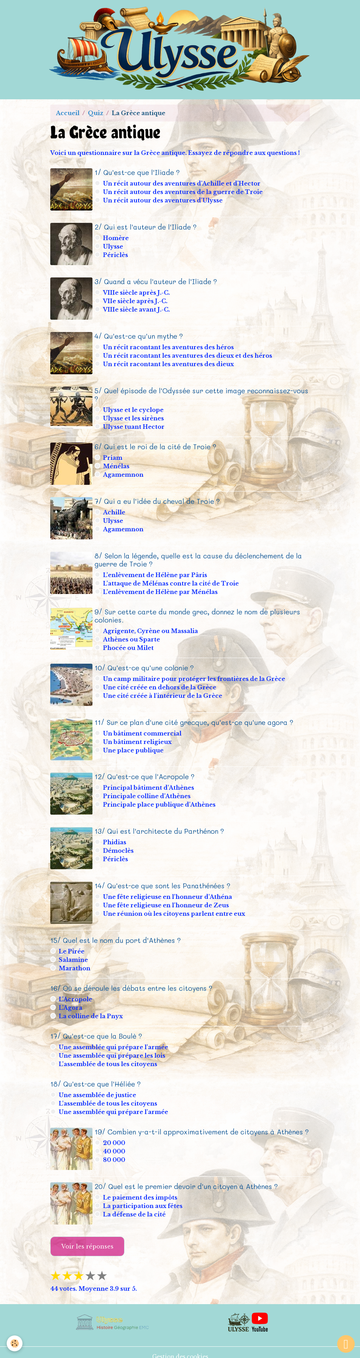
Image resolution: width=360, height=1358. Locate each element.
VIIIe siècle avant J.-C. (137, 308)
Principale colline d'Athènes (147, 791)
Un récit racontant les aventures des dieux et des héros (188, 353)
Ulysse (114, 245)
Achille (115, 509)
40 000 (115, 1144)
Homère (116, 237)
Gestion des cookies (180, 1348)
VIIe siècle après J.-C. (136, 299)
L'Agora (70, 1000)
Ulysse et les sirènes (134, 415)
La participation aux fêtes (143, 1198)
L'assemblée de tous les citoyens (108, 1056)
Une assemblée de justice (97, 1087)
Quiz (95, 113)
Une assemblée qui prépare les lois (112, 1048)
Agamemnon (124, 472)
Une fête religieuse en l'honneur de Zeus (167, 898)
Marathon (74, 961)
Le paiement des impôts (141, 1189)
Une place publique (134, 745)
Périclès (116, 254)
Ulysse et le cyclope (134, 407)
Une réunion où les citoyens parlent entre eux (175, 907)
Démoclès (119, 845)
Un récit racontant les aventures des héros (169, 345)
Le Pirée (71, 944)
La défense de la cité (135, 1206)
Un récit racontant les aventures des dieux (169, 361)
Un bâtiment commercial (143, 728)
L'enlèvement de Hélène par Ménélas (161, 588)
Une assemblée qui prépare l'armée (113, 1040)
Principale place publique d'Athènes (160, 799)
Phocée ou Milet (129, 643)
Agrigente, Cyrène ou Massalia (151, 627)
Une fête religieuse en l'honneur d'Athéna (168, 890)
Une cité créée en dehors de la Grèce (160, 683)
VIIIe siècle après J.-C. (137, 291)
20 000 (115, 1135)
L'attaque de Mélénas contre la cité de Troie (171, 579)
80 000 (115, 1152)
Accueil (67, 113)
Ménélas (117, 463)
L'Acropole (75, 992)
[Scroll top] (346, 1344)
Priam (113, 455)
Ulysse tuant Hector (134, 423)
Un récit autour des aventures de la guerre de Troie (183, 191)
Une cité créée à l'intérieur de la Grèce (163, 691)
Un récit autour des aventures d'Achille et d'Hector (182, 183)
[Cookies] (15, 1343)
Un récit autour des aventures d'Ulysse (163, 200)
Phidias (115, 836)
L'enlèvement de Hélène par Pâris (156, 571)
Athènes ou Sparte (132, 635)
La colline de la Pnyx (91, 1009)
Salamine (73, 952)
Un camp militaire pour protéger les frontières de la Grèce (195, 674)
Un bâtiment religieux (138, 737)
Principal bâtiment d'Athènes (149, 782)
